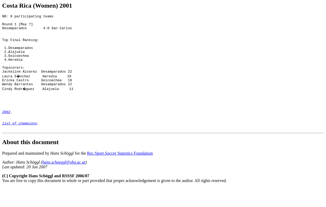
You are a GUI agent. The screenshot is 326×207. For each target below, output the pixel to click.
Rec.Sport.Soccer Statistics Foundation (120, 173)
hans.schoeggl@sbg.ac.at (63, 182)
